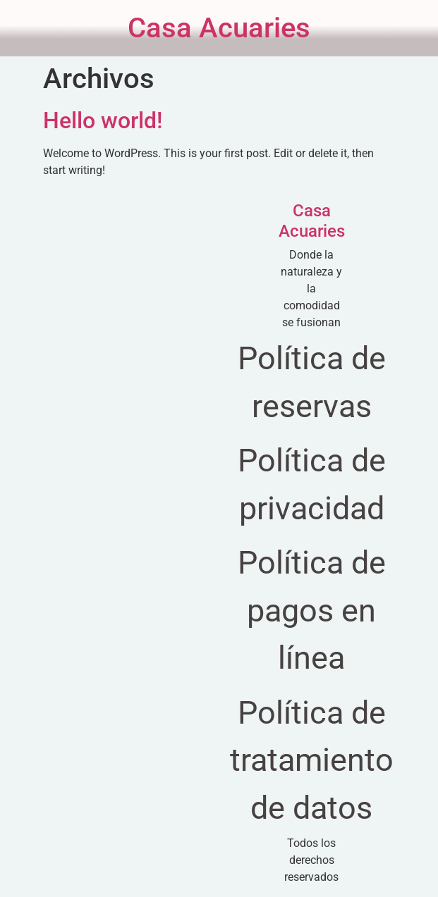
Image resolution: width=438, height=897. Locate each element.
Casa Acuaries (219, 27)
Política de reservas (312, 382)
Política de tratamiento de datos (312, 760)
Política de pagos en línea (312, 610)
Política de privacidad (312, 484)
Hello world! (102, 120)
